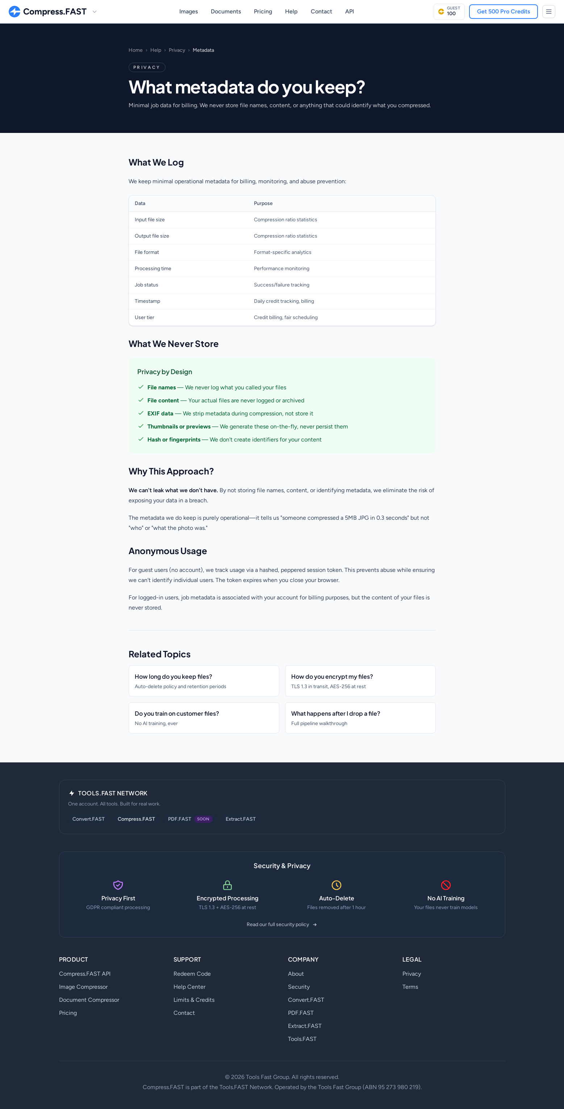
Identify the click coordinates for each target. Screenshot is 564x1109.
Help (291, 11)
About (296, 973)
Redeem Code (192, 973)
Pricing (263, 11)
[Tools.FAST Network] (548, 11)
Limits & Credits (194, 999)
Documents (226, 11)
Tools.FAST (302, 1038)
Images (188, 11)
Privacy (177, 50)
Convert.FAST (88, 819)
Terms (410, 986)
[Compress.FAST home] (48, 11)
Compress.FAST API (84, 973)
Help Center (189, 986)
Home (136, 50)
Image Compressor (83, 986)
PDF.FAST (301, 1012)
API (349, 11)
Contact (321, 11)
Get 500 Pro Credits (503, 11)
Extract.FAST (241, 819)
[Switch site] (94, 12)
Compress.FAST (136, 819)
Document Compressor (89, 999)
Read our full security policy (282, 924)
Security (299, 986)
